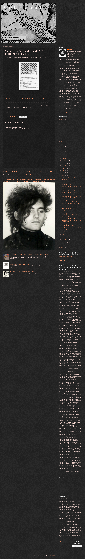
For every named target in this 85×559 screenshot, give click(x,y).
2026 (62, 119)
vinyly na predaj (67, 210)
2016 (62, 144)
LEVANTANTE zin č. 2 (68, 179)
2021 (62, 131)
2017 (62, 141)
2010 (62, 245)
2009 (62, 247)
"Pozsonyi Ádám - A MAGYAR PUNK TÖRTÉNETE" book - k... (71, 187)
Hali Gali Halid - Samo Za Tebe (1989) (22, 271)
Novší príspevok (10, 171)
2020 (62, 134)
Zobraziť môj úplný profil (67, 112)
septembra (65, 165)
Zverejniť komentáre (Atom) (25, 174)
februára (65, 239)
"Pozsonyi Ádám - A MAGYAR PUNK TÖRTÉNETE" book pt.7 (71, 225)
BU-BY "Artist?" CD (67, 184)
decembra (65, 158)
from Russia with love (68, 208)
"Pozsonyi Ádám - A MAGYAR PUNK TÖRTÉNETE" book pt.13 (71, 193)
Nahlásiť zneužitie (66, 261)
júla (63, 170)
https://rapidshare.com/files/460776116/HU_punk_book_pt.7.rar (26, 99)
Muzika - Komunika (24, 7)
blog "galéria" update (68, 177)
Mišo (70, 49)
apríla (64, 234)
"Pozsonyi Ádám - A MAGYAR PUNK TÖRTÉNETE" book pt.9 (71, 217)
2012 (62, 153)
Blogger (52, 555)
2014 (62, 148)
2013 (62, 151)
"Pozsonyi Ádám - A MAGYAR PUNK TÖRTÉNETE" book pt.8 (71, 221)
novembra (65, 160)
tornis (60, 256)
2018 (62, 139)
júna (63, 173)
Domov (28, 171)
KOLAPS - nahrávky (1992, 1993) (71, 203)
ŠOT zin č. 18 (66, 231)
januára (64, 242)
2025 (62, 122)
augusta (64, 168)
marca (64, 237)
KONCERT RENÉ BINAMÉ (68, 206)
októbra (64, 163)
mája (63, 175)
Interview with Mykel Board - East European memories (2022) (29, 254)
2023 (62, 126)
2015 (62, 146)
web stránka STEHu (68, 256)
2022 (62, 129)
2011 (62, 156)
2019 (62, 136)
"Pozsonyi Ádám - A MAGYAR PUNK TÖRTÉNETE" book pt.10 (71, 214)
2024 (62, 124)
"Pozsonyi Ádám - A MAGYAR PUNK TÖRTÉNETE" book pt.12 (71, 197)
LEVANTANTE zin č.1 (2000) (70, 182)
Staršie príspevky (47, 171)
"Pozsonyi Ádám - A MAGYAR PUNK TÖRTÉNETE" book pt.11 (71, 200)
